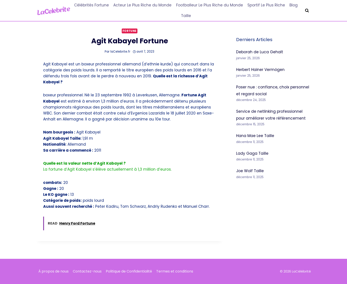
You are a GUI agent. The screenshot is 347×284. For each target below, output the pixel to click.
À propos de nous (53, 271)
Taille (186, 15)
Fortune (130, 31)
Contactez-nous (87, 271)
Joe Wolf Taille (250, 170)
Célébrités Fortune (91, 5)
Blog (293, 5)
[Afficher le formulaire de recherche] (307, 11)
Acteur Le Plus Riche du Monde (142, 5)
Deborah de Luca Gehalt (259, 52)
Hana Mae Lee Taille (255, 135)
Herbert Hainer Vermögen (260, 69)
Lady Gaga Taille (252, 153)
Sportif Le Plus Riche (266, 5)
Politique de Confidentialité (129, 271)
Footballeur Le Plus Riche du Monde (209, 5)
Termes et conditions (174, 271)
